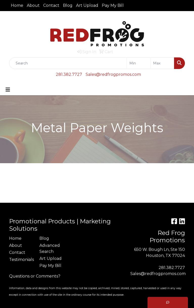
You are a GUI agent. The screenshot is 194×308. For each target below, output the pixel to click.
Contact (51, 5)
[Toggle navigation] (8, 89)
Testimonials (21, 259)
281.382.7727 (69, 74)
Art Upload (87, 5)
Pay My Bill (113, 5)
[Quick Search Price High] (162, 63)
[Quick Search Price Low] (139, 63)
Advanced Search (49, 248)
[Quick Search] (68, 63)
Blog (67, 5)
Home (17, 5)
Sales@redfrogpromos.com (113, 74)
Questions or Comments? (34, 276)
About (33, 5)
